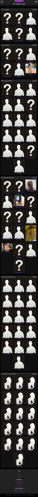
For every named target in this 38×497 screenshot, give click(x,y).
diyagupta (31, 74)
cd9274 (19, 354)
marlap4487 (7, 435)
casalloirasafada (30, 191)
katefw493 (31, 420)
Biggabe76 (30, 257)
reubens (31, 25)
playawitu (19, 127)
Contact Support (19, 492)
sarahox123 (19, 420)
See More (34, 9)
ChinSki (19, 112)
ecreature (7, 157)
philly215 (31, 242)
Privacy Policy (19, 483)
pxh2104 (19, 142)
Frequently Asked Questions (19, 490)
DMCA (19, 485)
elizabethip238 (19, 405)
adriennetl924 (7, 420)
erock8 (30, 208)
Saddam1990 (19, 257)
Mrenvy (7, 96)
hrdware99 (19, 96)
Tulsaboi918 (31, 112)
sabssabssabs (31, 157)
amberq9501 (19, 450)
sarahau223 (30, 450)
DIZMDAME (7, 389)
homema (7, 208)
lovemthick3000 (7, 239)
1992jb (7, 127)
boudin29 (7, 142)
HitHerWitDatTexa (19, 272)
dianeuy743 (7, 405)
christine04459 (31, 389)
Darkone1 (7, 40)
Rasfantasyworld (19, 40)
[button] (14, 4)
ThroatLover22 (19, 224)
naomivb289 (19, 466)
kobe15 (30, 354)
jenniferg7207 (19, 435)
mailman (7, 193)
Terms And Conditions (19, 481)
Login (23, 4)
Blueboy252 (19, 25)
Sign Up (19, 4)
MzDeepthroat (19, 207)
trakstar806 (19, 173)
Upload (19, 474)
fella (19, 369)
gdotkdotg (30, 142)
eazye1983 (7, 112)
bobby (19, 193)
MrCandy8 (7, 224)
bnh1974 (31, 127)
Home (19, 472)
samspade (19, 389)
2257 (19, 486)
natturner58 (19, 239)
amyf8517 (7, 450)
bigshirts (7, 25)
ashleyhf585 (30, 435)
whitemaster (7, 252)
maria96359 (30, 405)
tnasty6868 (30, 96)
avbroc (19, 157)
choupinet (31, 40)
